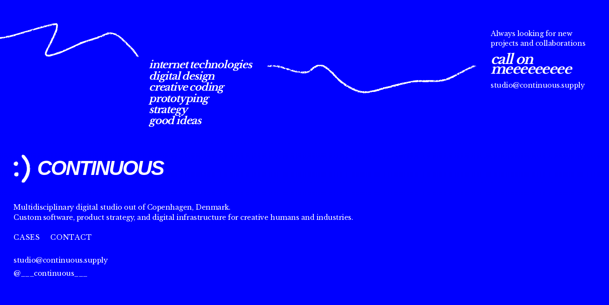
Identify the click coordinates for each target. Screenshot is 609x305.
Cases (27, 237)
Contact (71, 237)
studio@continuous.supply (537, 85)
